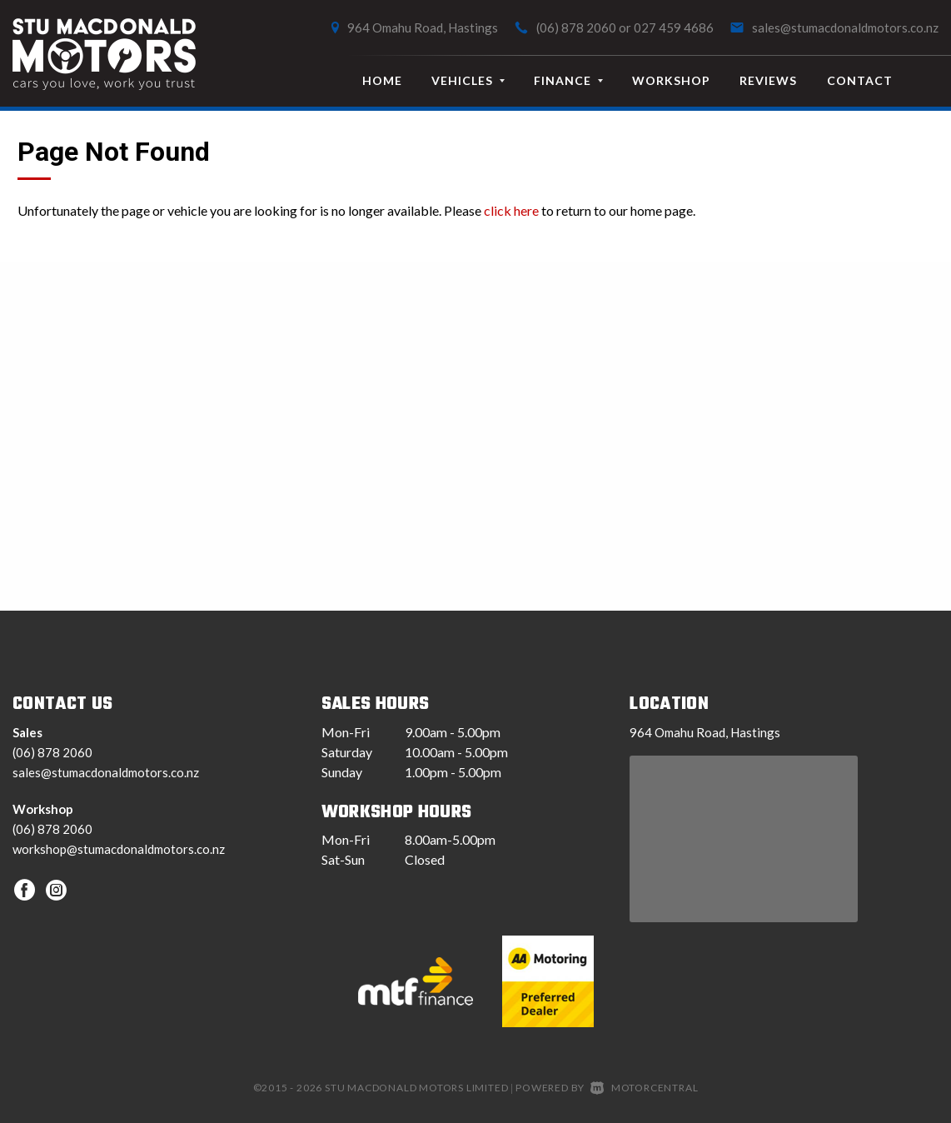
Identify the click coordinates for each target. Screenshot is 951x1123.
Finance (568, 80)
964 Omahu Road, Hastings (422, 27)
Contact (860, 80)
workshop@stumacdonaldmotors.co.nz (118, 848)
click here (511, 210)
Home (382, 80)
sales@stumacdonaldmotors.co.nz (845, 27)
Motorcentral (644, 1087)
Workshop (671, 80)
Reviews (768, 80)
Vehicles (468, 80)
